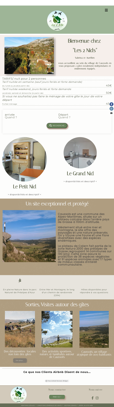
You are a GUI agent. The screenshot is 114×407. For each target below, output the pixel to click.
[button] (2, 377)
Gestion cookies (70, 405)
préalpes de (98, 248)
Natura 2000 (74, 248)
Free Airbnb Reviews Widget (56, 381)
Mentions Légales (28, 405)
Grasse (63, 251)
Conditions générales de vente (49, 405)
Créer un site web (86, 405)
